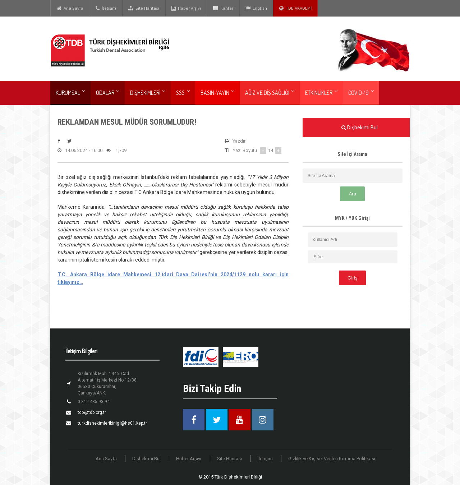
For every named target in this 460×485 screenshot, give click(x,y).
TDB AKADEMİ (295, 8)
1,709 (116, 150)
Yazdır (235, 141)
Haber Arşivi (186, 8)
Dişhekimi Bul (147, 458)
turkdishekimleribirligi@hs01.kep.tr (112, 423)
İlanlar (223, 8)
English (256, 8)
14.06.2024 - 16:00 (80, 150)
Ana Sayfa (70, 8)
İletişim (106, 8)
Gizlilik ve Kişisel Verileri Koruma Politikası (331, 458)
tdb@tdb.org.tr (92, 412)
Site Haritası (143, 8)
